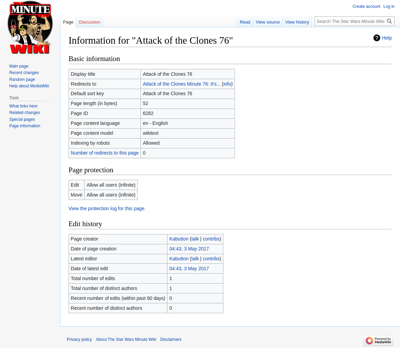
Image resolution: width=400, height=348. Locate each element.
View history (297, 22)
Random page (22, 79)
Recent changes (24, 72)
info (227, 84)
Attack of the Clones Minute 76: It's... (182, 84)
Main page (18, 66)
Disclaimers (170, 339)
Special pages (22, 119)
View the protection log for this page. (107, 208)
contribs (211, 239)
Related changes (24, 112)
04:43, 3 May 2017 (189, 248)
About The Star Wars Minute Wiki (126, 339)
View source (268, 22)
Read (245, 22)
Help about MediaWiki (29, 86)
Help (387, 38)
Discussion (89, 22)
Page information (24, 126)
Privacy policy (79, 339)
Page (68, 22)
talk (195, 239)
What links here (23, 106)
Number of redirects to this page (105, 153)
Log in (389, 6)
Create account (366, 6)
